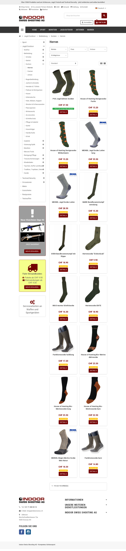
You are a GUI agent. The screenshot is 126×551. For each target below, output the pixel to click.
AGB (56, 7)
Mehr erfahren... (32, 251)
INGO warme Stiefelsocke (63, 306)
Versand (65, 7)
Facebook (21, 533)
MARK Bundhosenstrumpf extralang (93, 204)
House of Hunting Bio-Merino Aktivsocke (93, 357)
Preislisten (34, 9)
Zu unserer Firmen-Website (42, 7)
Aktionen (23, 9)
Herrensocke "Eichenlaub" (93, 254)
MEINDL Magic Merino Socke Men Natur (63, 461)
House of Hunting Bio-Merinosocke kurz (93, 409)
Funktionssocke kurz (93, 460)
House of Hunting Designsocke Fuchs (93, 100)
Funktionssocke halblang (63, 356)
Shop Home (24, 7)
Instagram (28, 533)
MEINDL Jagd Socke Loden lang (93, 152)
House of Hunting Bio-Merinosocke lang (63, 409)
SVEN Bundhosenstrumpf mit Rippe (63, 255)
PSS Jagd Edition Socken (63, 99)
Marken (44, 9)
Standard (54, 63)
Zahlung (75, 7)
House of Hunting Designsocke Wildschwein (63, 152)
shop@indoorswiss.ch (35, 513)
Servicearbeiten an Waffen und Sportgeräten (32, 307)
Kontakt (84, 7)
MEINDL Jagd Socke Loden (63, 203)
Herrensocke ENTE (93, 306)
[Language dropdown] (100, 8)
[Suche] (85, 15)
